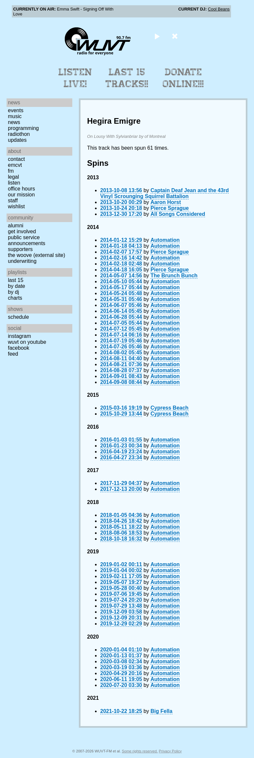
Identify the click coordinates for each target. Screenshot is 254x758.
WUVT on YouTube (27, 342)
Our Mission (21, 194)
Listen (14, 183)
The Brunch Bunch (173, 275)
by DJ (13, 292)
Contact (16, 159)
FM (11, 171)
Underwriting (22, 261)
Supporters (20, 249)
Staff (13, 200)
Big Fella (161, 711)
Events (15, 110)
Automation (165, 240)
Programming (23, 128)
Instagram (19, 336)
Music (15, 116)
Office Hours (21, 188)
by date (16, 286)
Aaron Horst (165, 202)
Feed (13, 354)
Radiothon (19, 134)
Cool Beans (219, 9)
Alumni (15, 225)
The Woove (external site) (36, 255)
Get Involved (22, 231)
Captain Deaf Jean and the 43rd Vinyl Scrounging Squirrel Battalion (164, 193)
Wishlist (16, 206)
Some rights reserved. (140, 751)
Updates (17, 140)
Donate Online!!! (183, 78)
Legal (13, 177)
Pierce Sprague (169, 208)
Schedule (18, 317)
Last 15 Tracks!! (127, 78)
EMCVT (15, 165)
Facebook (18, 348)
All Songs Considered (177, 214)
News (14, 122)
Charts (15, 298)
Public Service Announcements (26, 240)
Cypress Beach (169, 408)
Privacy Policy (170, 751)
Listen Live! (75, 78)
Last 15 (15, 280)
